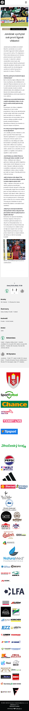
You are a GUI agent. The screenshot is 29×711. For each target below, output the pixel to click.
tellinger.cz (19, 708)
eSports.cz (13, 704)
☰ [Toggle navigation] (26, 2)
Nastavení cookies (14, 706)
